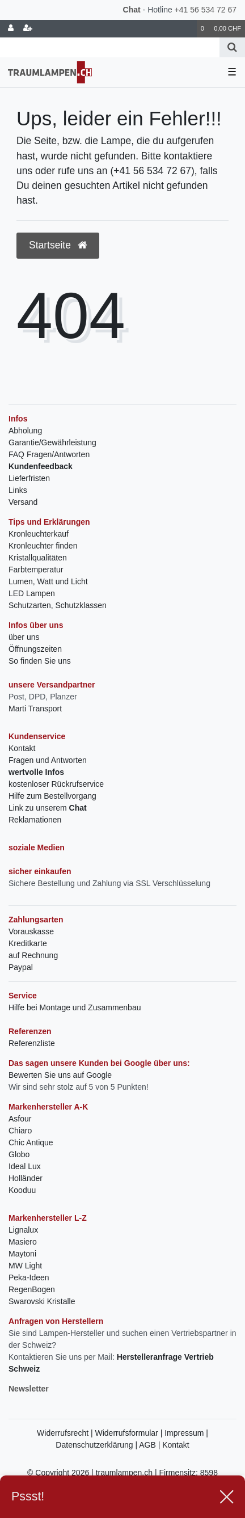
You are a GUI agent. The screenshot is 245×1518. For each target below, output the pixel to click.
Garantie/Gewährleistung (52, 442)
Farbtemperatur (36, 569)
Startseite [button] (58, 245)
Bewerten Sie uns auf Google (60, 1075)
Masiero (23, 1241)
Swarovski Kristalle (42, 1301)
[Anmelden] (11, 28)
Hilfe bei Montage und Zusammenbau (75, 1007)
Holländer (26, 1178)
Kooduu (22, 1190)
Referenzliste (32, 1043)
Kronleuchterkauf (39, 533)
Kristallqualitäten (38, 557)
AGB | (150, 1444)
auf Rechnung (33, 955)
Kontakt (22, 748)
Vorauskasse (31, 931)
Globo (19, 1154)
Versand (23, 502)
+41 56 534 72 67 (205, 9)
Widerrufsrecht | (66, 1432)
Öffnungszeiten (35, 648)
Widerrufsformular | (130, 1432)
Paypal (21, 967)
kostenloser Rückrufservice (56, 783)
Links (18, 490)
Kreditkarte (28, 943)
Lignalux (23, 1229)
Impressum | (186, 1432)
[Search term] (109, 47)
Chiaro (20, 1130)
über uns (24, 637)
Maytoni (22, 1253)
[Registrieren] (27, 28)
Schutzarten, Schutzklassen (58, 605)
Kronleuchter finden (43, 545)
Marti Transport (35, 708)
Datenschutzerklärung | (97, 1444)
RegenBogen (32, 1289)
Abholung (25, 430)
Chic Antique (31, 1142)
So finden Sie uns (40, 660)
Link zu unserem (48, 807)
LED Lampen (32, 593)
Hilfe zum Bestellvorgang (52, 795)
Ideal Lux (25, 1166)
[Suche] (232, 47)
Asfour (20, 1118)
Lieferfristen (29, 478)
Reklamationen (35, 819)
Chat (132, 9)
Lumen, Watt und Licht (48, 581)
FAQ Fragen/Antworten (49, 454)
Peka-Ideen (29, 1277)
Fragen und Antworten (48, 760)
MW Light (25, 1265)
